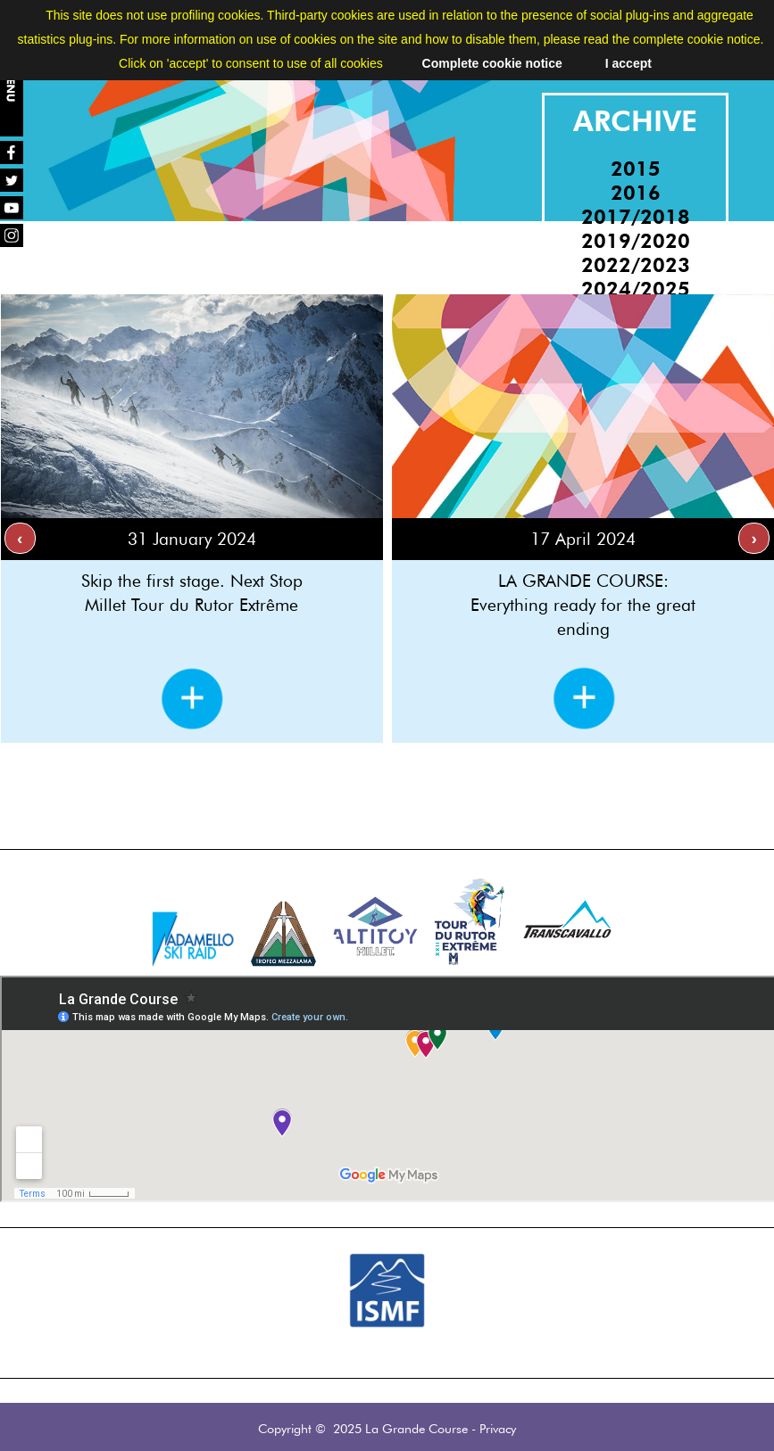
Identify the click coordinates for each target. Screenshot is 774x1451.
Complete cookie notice (492, 63)
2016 (636, 192)
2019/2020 (635, 240)
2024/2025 (635, 288)
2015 (636, 168)
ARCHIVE (635, 120)
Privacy (497, 1428)
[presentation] (20, 538)
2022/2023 (635, 264)
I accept (628, 63)
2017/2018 (635, 216)
